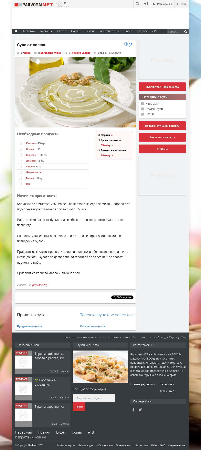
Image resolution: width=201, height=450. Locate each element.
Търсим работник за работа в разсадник (49, 356)
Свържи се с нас (177, 445)
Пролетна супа (31, 314)
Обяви (77, 432)
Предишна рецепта (29, 326)
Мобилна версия (66, 445)
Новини (76, 31)
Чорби (26, 52)
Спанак (30, 149)
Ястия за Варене (80, 52)
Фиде (29, 166)
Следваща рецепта (92, 326)
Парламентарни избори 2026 (33, 37)
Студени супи (154, 109)
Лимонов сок (33, 172)
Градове (142, 31)
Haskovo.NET (35, 445)
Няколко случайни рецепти (162, 125)
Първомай (23, 432)
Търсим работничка (49, 406)
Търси (79, 406)
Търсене (162, 148)
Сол (28, 184)
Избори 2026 (158, 445)
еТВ (91, 432)
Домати (31, 160)
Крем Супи (152, 104)
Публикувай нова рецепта (162, 86)
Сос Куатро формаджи (89, 389)
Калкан (30, 143)
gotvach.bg (39, 285)
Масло (30, 178)
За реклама (142, 445)
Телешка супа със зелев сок (107, 314)
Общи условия (105, 445)
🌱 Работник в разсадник (45, 382)
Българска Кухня (50, 52)
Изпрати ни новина (30, 437)
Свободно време (109, 31)
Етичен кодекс (86, 445)
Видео (61, 432)
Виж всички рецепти (162, 137)
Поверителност (124, 445)
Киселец (31, 155)
